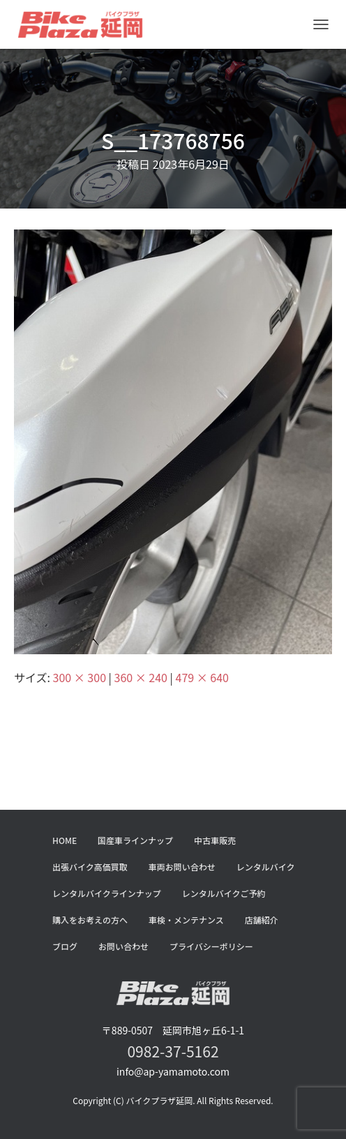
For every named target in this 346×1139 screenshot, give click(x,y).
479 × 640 (202, 677)
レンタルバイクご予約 (224, 893)
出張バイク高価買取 (90, 867)
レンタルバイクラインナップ (106, 893)
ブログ (64, 946)
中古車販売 (215, 840)
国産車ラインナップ (135, 840)
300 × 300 (79, 677)
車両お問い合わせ (182, 867)
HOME (64, 840)
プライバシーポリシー (211, 946)
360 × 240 (140, 677)
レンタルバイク (265, 867)
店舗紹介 (261, 920)
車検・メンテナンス (186, 920)
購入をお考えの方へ (90, 920)
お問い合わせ (123, 946)
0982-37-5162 (172, 1051)
